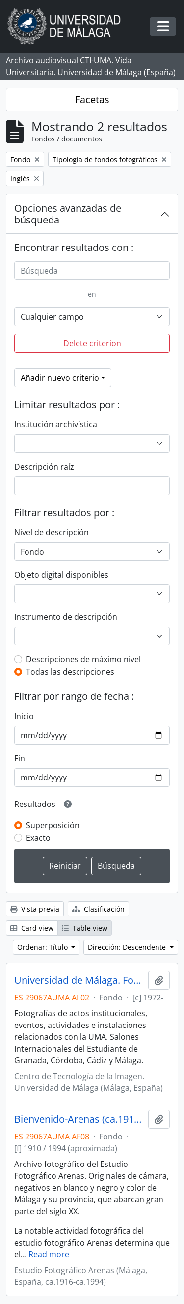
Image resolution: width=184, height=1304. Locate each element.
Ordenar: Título (43, 947)
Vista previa (34, 909)
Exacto (38, 837)
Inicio (24, 716)
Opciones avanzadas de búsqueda (67, 213)
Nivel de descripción (51, 532)
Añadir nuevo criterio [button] (60, 377)
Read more (48, 1254)
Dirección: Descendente (128, 947)
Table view (84, 928)
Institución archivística (55, 424)
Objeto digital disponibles (61, 574)
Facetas (92, 99)
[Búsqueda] (92, 270)
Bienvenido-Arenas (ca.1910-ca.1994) (79, 1119)
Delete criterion (92, 343)
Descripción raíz (44, 466)
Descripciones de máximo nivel (83, 659)
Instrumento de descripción (65, 616)
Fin (19, 758)
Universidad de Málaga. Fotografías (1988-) (79, 980)
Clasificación (98, 909)
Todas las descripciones (70, 671)
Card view (31, 928)
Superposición (52, 825)
